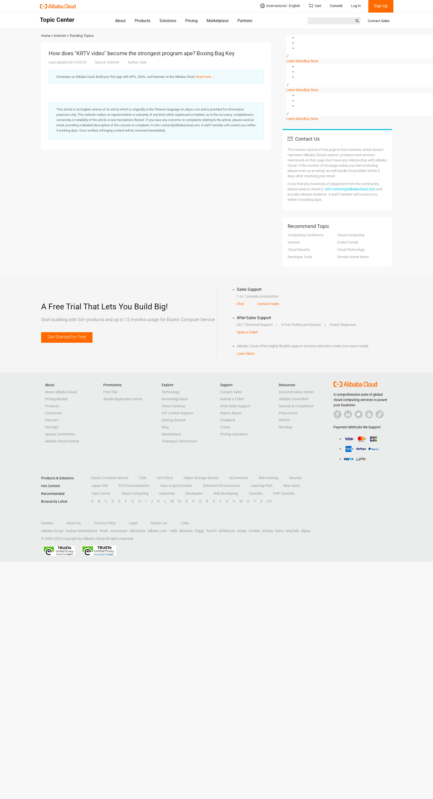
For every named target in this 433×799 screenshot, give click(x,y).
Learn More (295, 61)
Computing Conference (305, 235)
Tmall (103, 531)
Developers (194, 493)
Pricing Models (56, 399)
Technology (171, 392)
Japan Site (99, 486)
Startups (51, 427)
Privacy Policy (105, 523)
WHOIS (284, 420)
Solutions (167, 20)
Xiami (279, 531)
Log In (356, 6)
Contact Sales (378, 21)
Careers (47, 523)
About (120, 20)
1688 (173, 531)
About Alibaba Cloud (61, 392)
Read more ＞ (205, 77)
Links (185, 523)
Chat (240, 304)
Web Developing (225, 493)
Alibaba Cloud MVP (294, 399)
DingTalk (292, 531)
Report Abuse (230, 413)
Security (295, 478)
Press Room (288, 413)
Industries (167, 493)
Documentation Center (296, 392)
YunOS (211, 531)
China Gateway (174, 406)
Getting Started (174, 420)
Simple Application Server (122, 399)
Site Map (285, 427)
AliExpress (137, 531)
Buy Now (311, 61)
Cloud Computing (350, 235)
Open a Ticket (247, 332)
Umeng (267, 531)
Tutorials (255, 493)
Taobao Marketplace (81, 531)
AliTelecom (227, 531)
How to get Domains (176, 486)
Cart (315, 6)
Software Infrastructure (221, 486)
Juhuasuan (118, 531)
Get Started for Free (67, 336)
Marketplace (217, 20)
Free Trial (110, 392)
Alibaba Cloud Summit (62, 441)
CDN (142, 478)
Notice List (159, 523)
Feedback (227, 420)
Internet (294, 242)
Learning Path (261, 486)
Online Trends (347, 242)
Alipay (305, 531)
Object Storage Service (201, 478)
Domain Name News (353, 257)
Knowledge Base (175, 399)
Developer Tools (300, 257)
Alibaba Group (52, 531)
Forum (225, 427)
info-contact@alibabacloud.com (350, 189)
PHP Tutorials (283, 493)
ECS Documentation (134, 486)
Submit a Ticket (232, 399)
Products (142, 20)
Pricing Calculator (234, 434)
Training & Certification (179, 441)
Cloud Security (299, 250)
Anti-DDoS (165, 478)
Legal (133, 523)
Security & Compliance (296, 406)
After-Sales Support (235, 406)
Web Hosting (268, 478)
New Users (291, 486)
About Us (73, 523)
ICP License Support (177, 413)
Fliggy (199, 531)
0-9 (269, 501)
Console (336, 6)
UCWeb (254, 531)
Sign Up (381, 6)
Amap (241, 531)
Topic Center (101, 493)
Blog (165, 427)
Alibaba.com (157, 531)
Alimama (186, 531)
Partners (244, 20)
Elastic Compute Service (109, 478)
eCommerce (238, 478)
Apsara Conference (60, 434)
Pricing (191, 20)
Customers (53, 413)
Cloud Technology (351, 250)
